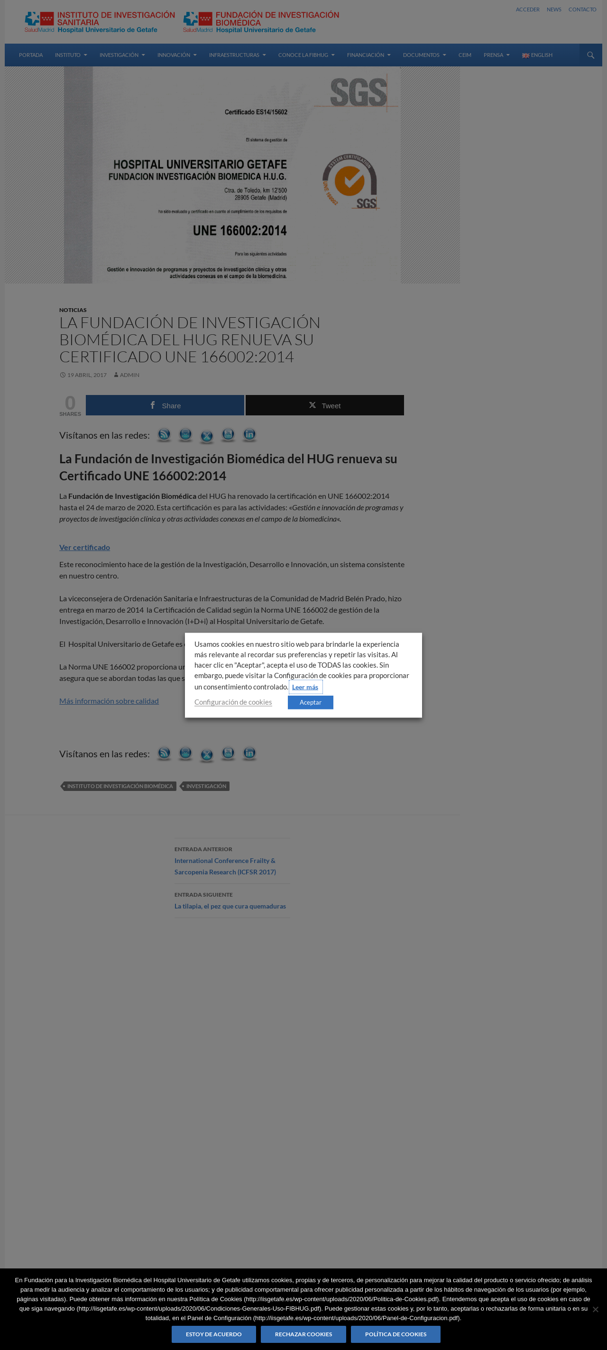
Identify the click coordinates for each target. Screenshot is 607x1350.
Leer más (305, 686)
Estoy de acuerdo (214, 1334)
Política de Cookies (395, 1334)
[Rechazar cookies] (595, 1309)
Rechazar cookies (303, 1334)
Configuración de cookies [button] (233, 702)
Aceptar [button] (311, 702)
